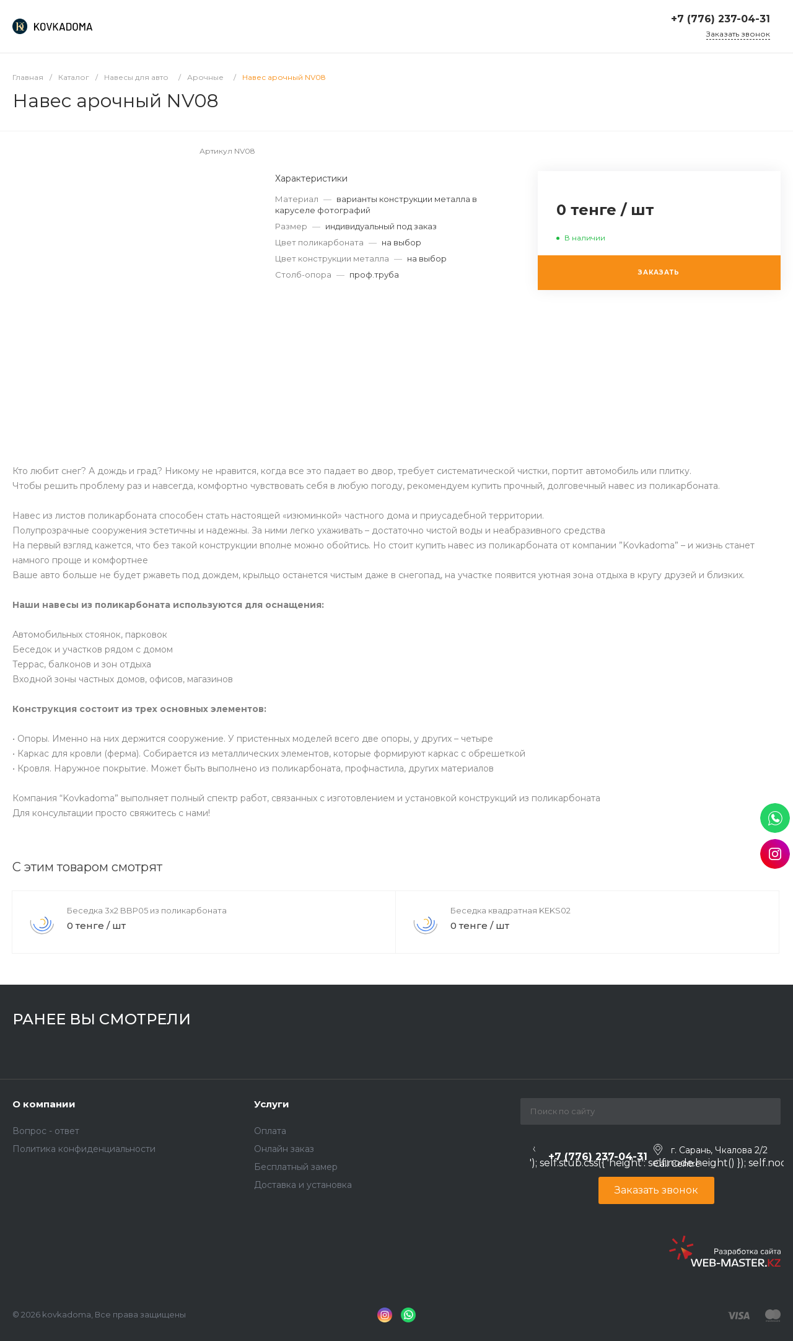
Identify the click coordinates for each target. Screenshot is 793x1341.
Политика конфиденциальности (84, 1148)
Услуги (271, 1104)
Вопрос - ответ (45, 1131)
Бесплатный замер (296, 1166)
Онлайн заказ (284, 1148)
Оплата (270, 1131)
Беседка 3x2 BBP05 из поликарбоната (147, 910)
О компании (44, 1104)
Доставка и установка (303, 1184)
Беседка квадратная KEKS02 (510, 910)
